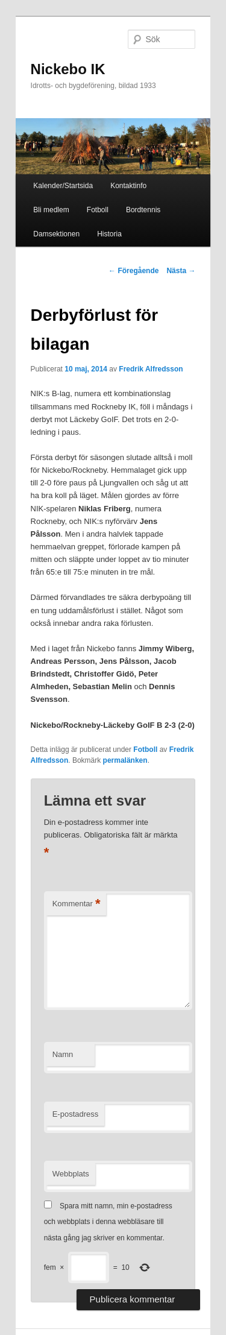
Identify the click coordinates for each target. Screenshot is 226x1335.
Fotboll (97, 210)
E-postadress (75, 1114)
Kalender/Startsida (63, 185)
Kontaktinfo (128, 185)
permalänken (125, 760)
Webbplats (70, 1173)
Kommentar (76, 904)
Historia (109, 234)
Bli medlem (51, 210)
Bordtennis (143, 210)
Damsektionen (56, 234)
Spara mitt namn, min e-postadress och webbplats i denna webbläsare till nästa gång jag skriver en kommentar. (108, 1222)
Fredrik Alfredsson (151, 369)
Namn (63, 1054)
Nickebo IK (68, 69)
